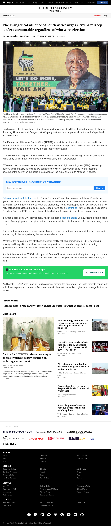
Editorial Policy (82, 489)
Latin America (91, 2)
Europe (35, 2)
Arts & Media (18, 365)
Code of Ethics (45, 486)
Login (106, 16)
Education (81, 332)
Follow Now (96, 272)
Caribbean (49, 2)
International (19, 2)
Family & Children (9, 478)
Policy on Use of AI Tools (49, 489)
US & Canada (79, 2)
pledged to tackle (68, 218)
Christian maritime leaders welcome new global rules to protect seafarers (73, 366)
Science (72, 414)
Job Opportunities (46, 502)
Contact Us (81, 502)
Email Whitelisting (46, 505)
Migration (43, 472)
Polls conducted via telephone (18, 198)
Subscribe (98, 16)
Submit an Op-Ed (9, 502)
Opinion (79, 478)
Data (78, 475)
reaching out (72, 208)
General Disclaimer (47, 495)
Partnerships (7, 495)
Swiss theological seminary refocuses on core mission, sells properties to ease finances (72, 324)
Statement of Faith (9, 489)
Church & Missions (65, 373)
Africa (28, 2)
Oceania (69, 2)
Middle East (60, 2)
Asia (42, 2)
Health (59, 375)
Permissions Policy (84, 486)
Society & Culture (75, 353)
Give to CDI (7, 505)
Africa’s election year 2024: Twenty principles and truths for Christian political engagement (52, 306)
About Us (6, 486)
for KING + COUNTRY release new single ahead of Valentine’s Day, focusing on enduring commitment (27, 358)
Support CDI (103, 2)
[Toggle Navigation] (3, 3)
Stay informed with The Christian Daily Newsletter (33, 182)
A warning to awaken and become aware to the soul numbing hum (71, 407)
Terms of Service (83, 492)
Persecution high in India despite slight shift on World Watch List (73, 388)
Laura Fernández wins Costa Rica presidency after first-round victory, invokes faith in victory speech (72, 346)
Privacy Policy (45, 492)
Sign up (99, 188)
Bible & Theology (70, 332)
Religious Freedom (69, 394)
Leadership (7, 492)
